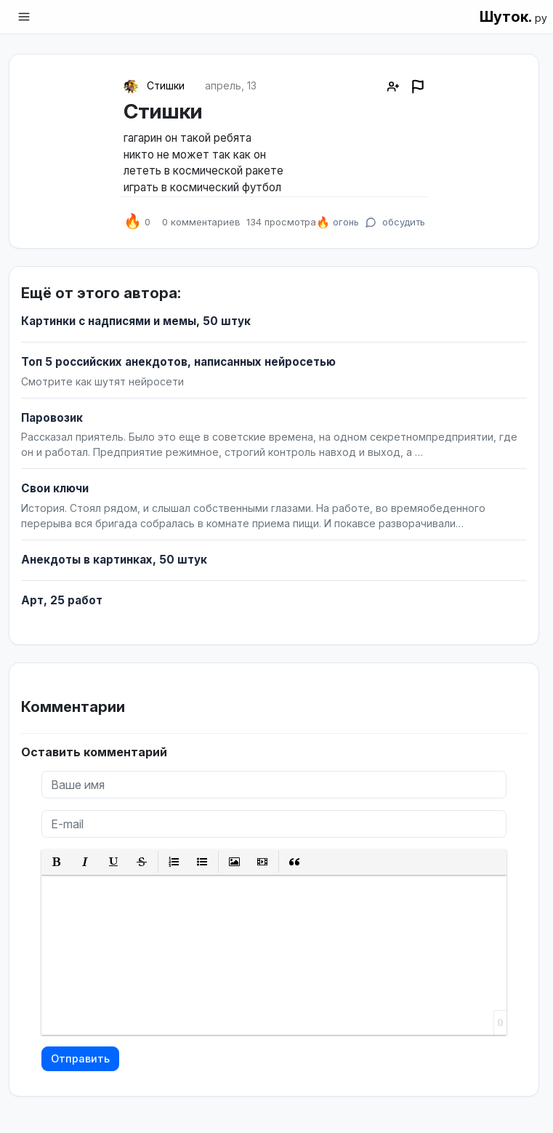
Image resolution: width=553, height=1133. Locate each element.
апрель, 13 (231, 85)
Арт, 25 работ (61, 600)
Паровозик (52, 418)
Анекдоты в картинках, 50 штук (114, 559)
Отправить (80, 1058)
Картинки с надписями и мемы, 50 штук (136, 321)
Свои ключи (55, 488)
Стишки (166, 85)
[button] (57, 862)
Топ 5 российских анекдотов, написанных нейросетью (178, 362)
